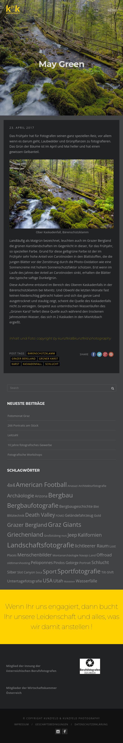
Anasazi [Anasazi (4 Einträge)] (72, 486)
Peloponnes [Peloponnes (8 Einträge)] (42, 562)
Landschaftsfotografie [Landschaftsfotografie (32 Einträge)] (40, 544)
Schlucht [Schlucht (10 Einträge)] (100, 562)
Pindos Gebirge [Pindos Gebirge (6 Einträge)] (66, 562)
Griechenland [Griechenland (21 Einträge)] (25, 534)
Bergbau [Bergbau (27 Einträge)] (60, 495)
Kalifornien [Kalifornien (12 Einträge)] (90, 535)
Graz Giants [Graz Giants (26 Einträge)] (64, 524)
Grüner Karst (48, 358)
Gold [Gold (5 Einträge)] (97, 515)
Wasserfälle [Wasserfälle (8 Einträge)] (86, 581)
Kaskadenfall (32, 364)
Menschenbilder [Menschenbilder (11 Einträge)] (34, 554)
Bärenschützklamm (41, 353)
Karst (16, 364)
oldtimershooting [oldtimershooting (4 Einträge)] (18, 563)
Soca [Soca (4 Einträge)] (39, 572)
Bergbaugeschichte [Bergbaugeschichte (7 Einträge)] (76, 506)
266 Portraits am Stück (23, 425)
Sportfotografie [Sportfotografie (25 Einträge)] (79, 571)
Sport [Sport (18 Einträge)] (50, 571)
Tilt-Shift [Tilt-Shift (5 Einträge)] (107, 572)
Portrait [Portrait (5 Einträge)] (85, 563)
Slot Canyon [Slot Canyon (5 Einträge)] (26, 572)
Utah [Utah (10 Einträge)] (58, 581)
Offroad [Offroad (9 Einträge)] (104, 555)
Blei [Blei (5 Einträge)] (96, 506)
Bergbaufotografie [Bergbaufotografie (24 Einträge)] (32, 505)
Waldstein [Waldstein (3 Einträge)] (69, 581)
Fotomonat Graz (19, 416)
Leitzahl (13, 435)
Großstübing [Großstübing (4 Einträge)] (52, 536)
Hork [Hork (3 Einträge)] (64, 535)
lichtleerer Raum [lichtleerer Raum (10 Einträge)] (92, 546)
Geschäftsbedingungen (51, 724)
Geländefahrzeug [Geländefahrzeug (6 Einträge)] (79, 515)
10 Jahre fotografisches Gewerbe (30, 445)
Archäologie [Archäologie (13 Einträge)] (20, 495)
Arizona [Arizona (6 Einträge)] (41, 496)
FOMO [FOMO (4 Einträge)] (60, 516)
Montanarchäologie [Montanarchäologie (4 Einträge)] (65, 555)
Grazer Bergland (24, 358)
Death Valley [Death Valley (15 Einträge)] (40, 514)
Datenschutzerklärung (91, 724)
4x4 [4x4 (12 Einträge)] (11, 485)
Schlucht (51, 364)
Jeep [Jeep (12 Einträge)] (72, 535)
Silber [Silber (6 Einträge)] (11, 572)
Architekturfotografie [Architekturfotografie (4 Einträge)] (92, 486)
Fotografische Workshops (25, 455)
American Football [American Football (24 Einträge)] (41, 484)
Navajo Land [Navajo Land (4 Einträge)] (87, 555)
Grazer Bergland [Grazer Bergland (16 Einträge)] (27, 524)
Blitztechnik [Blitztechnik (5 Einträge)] (16, 515)
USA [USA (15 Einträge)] (48, 580)
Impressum (21, 724)
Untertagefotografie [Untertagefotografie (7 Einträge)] (24, 581)
